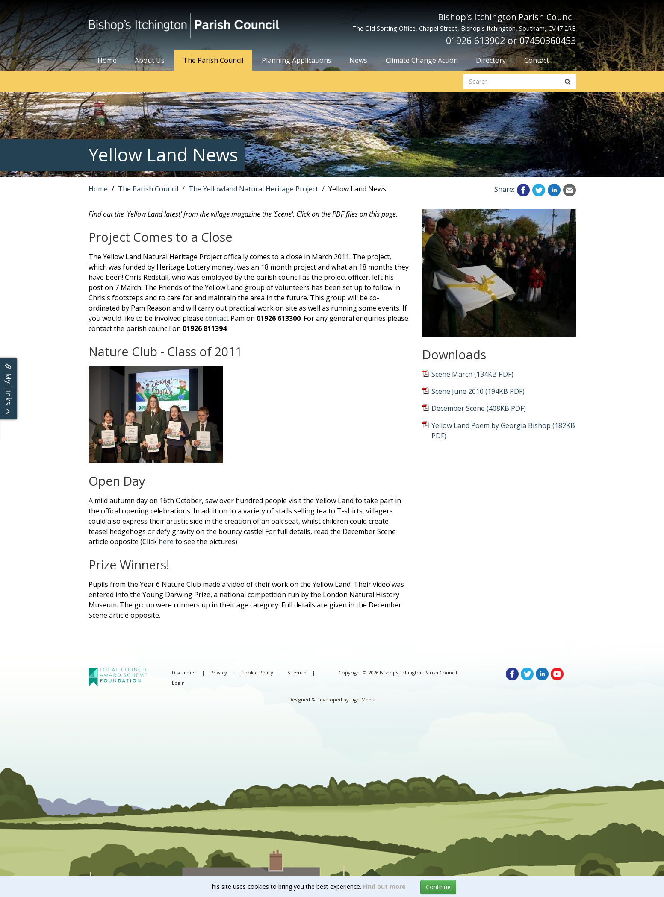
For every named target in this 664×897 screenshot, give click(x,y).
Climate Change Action (422, 60)
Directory (491, 60)
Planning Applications (296, 60)
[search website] (511, 81)
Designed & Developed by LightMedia (332, 699)
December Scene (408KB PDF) (478, 408)
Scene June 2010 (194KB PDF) (478, 391)
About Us (150, 60)
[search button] (567, 81)
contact (217, 318)
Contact (536, 60)
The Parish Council (213, 60)
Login (178, 683)
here (166, 541)
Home (107, 60)
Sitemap (297, 672)
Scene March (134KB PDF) (472, 374)
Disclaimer (184, 672)
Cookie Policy (257, 672)
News (358, 60)
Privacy (218, 672)
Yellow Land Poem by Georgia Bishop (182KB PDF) (503, 430)
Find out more (384, 886)
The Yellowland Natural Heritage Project (253, 188)
